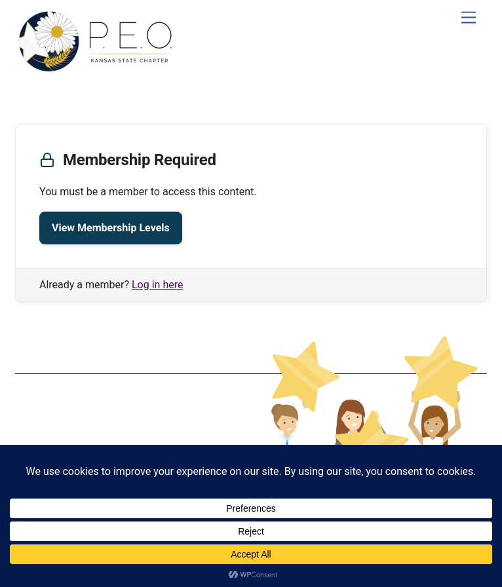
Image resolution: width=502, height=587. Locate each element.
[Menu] (468, 18)
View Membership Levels (111, 227)
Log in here (157, 284)
